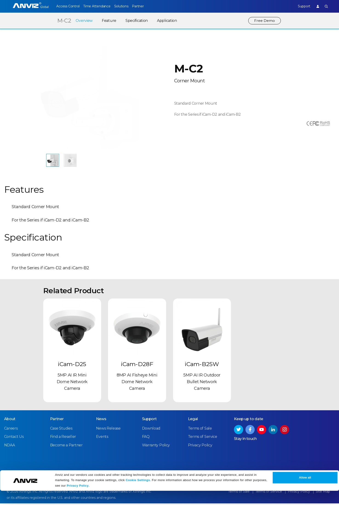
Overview (83, 20)
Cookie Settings (138, 494)
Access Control (67, 6)
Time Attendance (100, 6)
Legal (193, 421)
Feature (108, 20)
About (10, 421)
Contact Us (14, 438)
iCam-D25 (72, 366)
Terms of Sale (200, 430)
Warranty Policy (156, 447)
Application (167, 20)
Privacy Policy (77, 500)
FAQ (146, 438)
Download (151, 430)
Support (300, 6)
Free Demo (264, 20)
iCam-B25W (202, 366)
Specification (136, 20)
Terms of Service (202, 438)
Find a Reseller (63, 438)
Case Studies (61, 430)
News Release (108, 430)
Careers (11, 430)
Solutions (128, 6)
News (101, 421)
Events (102, 438)
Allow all (305, 492)
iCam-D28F (137, 366)
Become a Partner (66, 447)
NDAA (9, 447)
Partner (148, 6)
